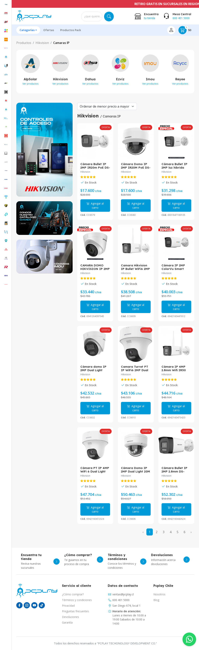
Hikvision (42, 43)
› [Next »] (191, 532)
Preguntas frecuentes (75, 611)
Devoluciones (70, 617)
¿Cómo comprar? (73, 594)
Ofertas (48, 30)
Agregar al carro (95, 205)
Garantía (67, 622)
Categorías (27, 30)
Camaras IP (61, 43)
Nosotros (159, 594)
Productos (23, 43)
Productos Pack (70, 30)
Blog (156, 600)
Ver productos (30, 83)
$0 (184, 30)
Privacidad (68, 605)
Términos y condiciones (77, 600)
